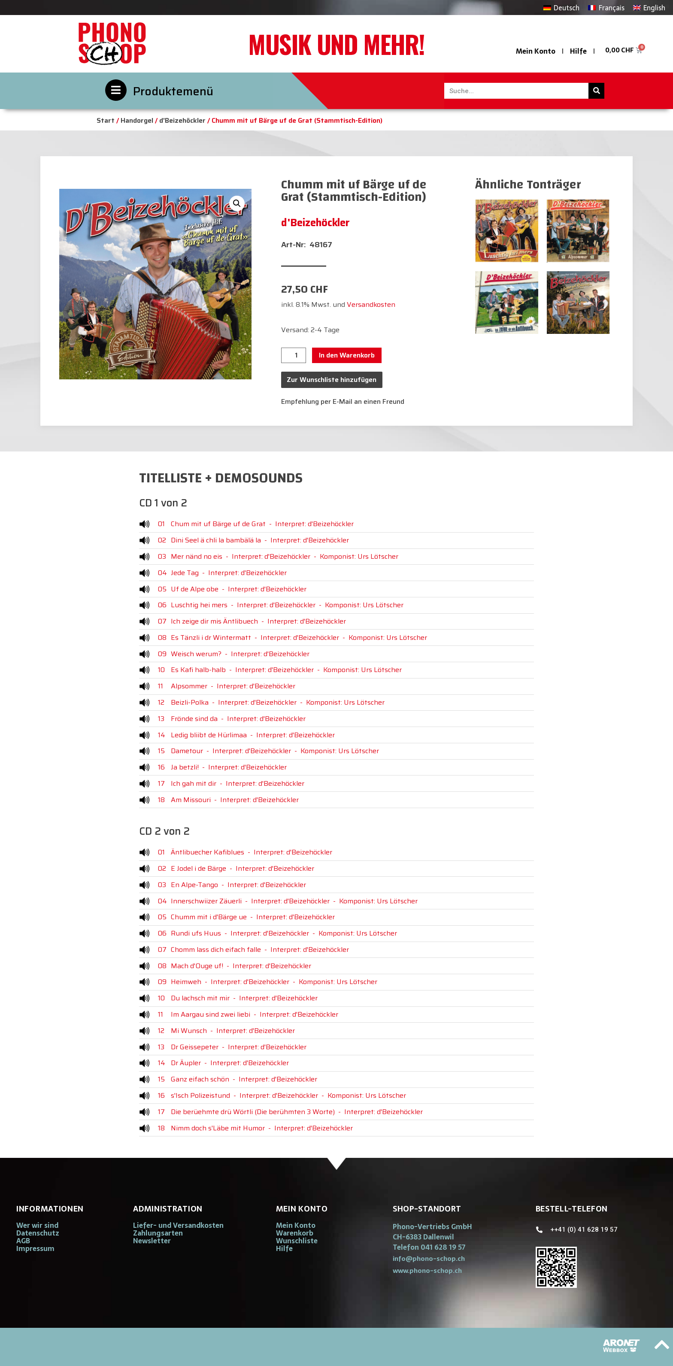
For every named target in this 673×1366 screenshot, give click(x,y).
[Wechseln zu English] (649, 7)
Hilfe (578, 51)
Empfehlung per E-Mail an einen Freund (342, 401)
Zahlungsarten (158, 1233)
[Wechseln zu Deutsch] (561, 7)
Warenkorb (294, 1233)
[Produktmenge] (293, 355)
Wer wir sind (37, 1225)
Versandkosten (371, 304)
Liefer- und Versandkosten (178, 1225)
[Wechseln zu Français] (606, 7)
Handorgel (137, 120)
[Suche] (596, 91)
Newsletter (152, 1241)
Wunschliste (297, 1241)
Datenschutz (37, 1233)
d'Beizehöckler (182, 120)
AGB (23, 1241)
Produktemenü (173, 91)
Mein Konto (535, 51)
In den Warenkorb (347, 355)
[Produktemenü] (116, 90)
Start (106, 120)
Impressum (35, 1248)
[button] (237, 203)
